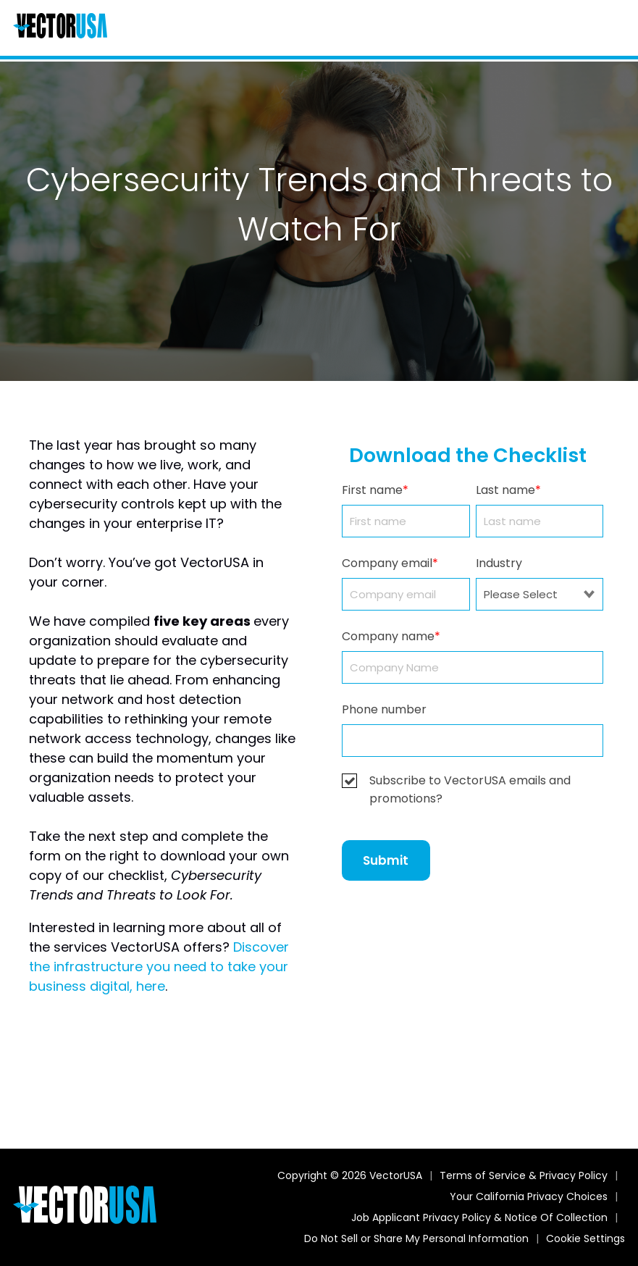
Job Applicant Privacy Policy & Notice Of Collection (479, 1217)
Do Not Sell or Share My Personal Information (416, 1238)
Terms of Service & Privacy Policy (524, 1175)
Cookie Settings (585, 1238)
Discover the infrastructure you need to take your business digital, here (159, 966)
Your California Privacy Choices (529, 1196)
